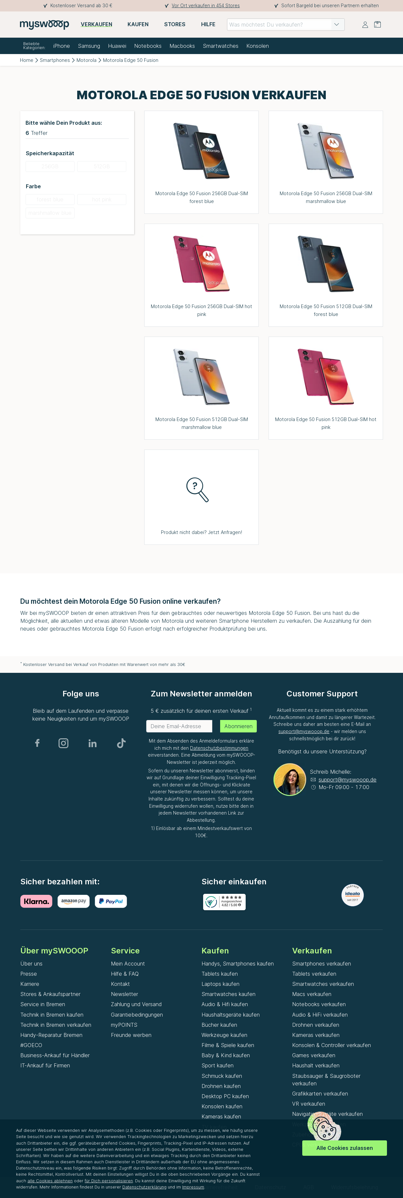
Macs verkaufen (311, 994)
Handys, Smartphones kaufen (238, 963)
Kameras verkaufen (316, 1035)
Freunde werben (131, 1035)
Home (26, 60)
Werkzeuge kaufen (224, 1035)
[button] (337, 24)
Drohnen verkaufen (315, 1025)
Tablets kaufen (220, 973)
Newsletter (124, 994)
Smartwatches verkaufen (323, 984)
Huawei (117, 46)
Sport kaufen (218, 1065)
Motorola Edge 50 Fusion (130, 60)
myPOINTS (124, 1025)
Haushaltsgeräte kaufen (231, 1014)
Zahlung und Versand (136, 1004)
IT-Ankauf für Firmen (45, 1065)
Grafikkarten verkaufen (320, 1093)
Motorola (86, 60)
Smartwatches (220, 46)
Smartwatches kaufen (228, 994)
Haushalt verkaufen (316, 1065)
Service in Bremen (42, 1004)
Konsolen (257, 46)
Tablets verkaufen (314, 973)
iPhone (61, 46)
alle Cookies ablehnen (50, 1180)
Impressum (193, 1187)
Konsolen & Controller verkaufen (331, 1045)
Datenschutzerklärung (144, 1187)
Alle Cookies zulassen (344, 1148)
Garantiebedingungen (137, 1014)
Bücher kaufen (219, 1025)
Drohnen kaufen (221, 1086)
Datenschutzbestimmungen (219, 748)
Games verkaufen (313, 1055)
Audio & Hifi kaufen (225, 1004)
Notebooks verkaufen (319, 1004)
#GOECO (31, 1045)
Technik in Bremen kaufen (51, 1014)
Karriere (29, 984)
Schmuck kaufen (222, 1076)
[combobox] (285, 24)
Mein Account (128, 963)
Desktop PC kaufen (225, 1096)
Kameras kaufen (221, 1116)
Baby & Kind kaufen (226, 1055)
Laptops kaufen (220, 984)
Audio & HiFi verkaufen (320, 1014)
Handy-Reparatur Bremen (51, 1035)
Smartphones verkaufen (321, 963)
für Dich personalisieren (109, 1180)
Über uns (31, 963)
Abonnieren (238, 726)
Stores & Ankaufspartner (50, 994)
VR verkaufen (308, 1103)
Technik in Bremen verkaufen (55, 1025)
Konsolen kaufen (222, 1106)
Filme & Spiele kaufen (228, 1045)
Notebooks (148, 46)
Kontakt (120, 984)
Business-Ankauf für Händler (55, 1055)
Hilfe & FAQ (125, 973)
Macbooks (182, 46)
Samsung (89, 46)
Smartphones (55, 60)
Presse (28, 973)
